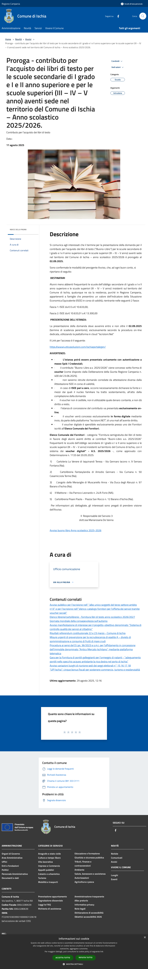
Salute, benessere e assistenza (90, 874)
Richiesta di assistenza (49, 908)
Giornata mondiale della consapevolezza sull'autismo (79, 621)
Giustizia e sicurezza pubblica (89, 857)
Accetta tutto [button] (63, 957)
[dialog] (74, 951)
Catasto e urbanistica (49, 874)
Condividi (117, 61)
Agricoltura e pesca (84, 882)
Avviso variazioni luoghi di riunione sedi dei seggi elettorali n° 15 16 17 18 (90, 666)
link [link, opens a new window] (101, 951)
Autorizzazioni (82, 878)
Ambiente (79, 869)
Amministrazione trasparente (89, 896)
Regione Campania (11, 3)
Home (8, 39)
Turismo (42, 878)
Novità (18, 39)
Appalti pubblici (46, 870)
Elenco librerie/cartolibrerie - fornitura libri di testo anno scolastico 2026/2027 (92, 617)
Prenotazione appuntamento (52, 896)
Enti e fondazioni (10, 866)
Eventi (114, 879)
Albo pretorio (81, 900)
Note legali (80, 908)
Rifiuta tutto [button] (85, 957)
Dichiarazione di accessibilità (89, 912)
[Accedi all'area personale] (131, 3)
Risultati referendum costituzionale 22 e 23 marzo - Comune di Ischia (87, 633)
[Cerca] (142, 16)
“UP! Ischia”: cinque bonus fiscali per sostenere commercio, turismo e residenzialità (95, 670)
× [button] (145, 937)
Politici (5, 870)
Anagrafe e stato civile (49, 853)
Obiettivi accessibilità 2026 (88, 916)
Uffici (4, 861)
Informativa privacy (84, 904)
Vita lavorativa (45, 861)
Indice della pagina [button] (18, 229)
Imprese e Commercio (49, 866)
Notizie (114, 853)
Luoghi (114, 875)
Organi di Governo (11, 853)
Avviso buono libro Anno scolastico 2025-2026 (75, 530)
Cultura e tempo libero (49, 857)
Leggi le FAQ (44, 904)
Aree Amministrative (12, 857)
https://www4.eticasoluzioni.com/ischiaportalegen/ (78, 347)
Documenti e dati (10, 878)
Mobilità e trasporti (48, 882)
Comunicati (116, 857)
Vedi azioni (117, 67)
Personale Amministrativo (15, 874)
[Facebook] (117, 16)
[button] (74, 964)
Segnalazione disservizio (50, 900)
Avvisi (28, 39)
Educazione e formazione (87, 853)
